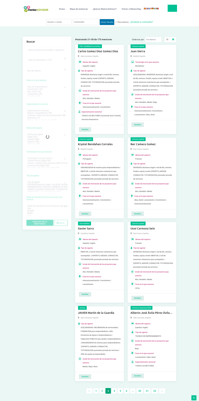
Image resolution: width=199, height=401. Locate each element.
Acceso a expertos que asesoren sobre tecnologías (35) (46, 163)
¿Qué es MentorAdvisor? (105, 8)
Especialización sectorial (37, 104)
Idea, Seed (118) (46, 91)
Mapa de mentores (79, 8)
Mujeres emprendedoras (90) (46, 113)
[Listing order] (153, 39)
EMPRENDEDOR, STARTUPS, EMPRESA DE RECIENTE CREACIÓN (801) (46, 187)
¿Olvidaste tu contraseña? (141, 22)
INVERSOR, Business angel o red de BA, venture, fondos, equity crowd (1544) (46, 184)
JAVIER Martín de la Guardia (96, 312)
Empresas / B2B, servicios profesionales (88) (46, 115)
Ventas (82, 308)
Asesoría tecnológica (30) (46, 165)
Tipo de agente (33, 175)
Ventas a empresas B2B (141, 308)
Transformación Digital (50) (46, 160)
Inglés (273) (46, 137)
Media (46, 213)
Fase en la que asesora (36, 80)
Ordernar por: (138, 39)
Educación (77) (46, 118)
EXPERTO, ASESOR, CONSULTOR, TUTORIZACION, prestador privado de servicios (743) (46, 189)
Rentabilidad (84, 223)
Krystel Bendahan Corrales (95, 144)
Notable (46, 211)
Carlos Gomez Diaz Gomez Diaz (98, 51)
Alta (46, 208)
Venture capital (138, 46)
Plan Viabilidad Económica (90, 46)
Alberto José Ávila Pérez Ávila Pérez (150, 313)
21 (147, 390)
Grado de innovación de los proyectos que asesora (44, 198)
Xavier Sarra (86, 228)
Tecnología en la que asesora (39, 152)
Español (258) (46, 139)
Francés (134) (46, 141)
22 (154, 390)
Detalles (85, 129)
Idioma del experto (34, 128)
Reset (61, 223)
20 (139, 390)
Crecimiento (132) (46, 89)
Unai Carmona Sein (142, 228)
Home (62, 8)
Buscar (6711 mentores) (40, 222)
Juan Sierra (137, 51)
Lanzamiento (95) (46, 94)
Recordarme (122, 22)
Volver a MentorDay (131, 8)
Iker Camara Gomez (143, 144)
